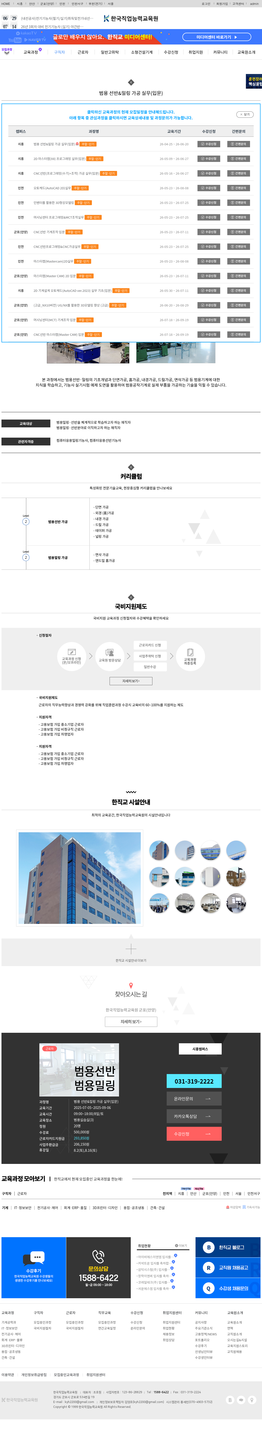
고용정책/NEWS (206, 1334)
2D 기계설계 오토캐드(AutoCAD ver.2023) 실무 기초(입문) (72, 290)
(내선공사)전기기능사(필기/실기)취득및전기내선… (57, 18)
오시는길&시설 (237, 1340)
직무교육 (104, 1312)
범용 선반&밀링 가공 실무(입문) (54, 144)
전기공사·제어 (47, 1207)
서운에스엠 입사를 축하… (155, 1288)
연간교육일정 (107, 1328)
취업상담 (169, 1340)
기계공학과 (8, 1322)
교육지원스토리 (237, 1345)
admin (254, 3)
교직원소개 (234, 1334)
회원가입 (222, 3)
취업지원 (196, 52)
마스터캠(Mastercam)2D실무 (53, 261)
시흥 (20, 3)
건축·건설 (157, 1207)
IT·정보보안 (23, 1207)
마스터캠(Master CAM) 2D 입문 (54, 276)
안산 (32, 3)
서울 (111, 3)
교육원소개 (247, 52)
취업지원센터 (172, 1312)
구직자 (59, 52)
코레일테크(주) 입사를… (154, 1282)
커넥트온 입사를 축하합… (155, 1263)
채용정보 (169, 1334)
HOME (5, 3)
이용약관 (7, 1374)
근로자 (82, 52)
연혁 (230, 1328)
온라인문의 (183, 1099)
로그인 (206, 3)
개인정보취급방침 (34, 1374)
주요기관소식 (204, 1328)
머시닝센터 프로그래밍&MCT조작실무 (58, 217)
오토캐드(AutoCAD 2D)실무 (52, 188)
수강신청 (171, 52)
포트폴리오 (202, 1340)
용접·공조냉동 (133, 1207)
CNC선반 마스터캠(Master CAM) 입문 (58, 334)
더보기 (181, 1245)
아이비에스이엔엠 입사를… (156, 1257)
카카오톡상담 (185, 1116)
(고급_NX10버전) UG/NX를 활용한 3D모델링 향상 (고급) (71, 305)
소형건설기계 (142, 52)
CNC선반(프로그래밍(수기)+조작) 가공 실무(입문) (66, 173)
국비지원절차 (42, 1328)
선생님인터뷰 (204, 1351)
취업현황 (169, 1328)
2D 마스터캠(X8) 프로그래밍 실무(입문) (59, 158)
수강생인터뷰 (204, 1357)
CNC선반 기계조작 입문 (49, 232)
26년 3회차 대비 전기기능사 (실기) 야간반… (52, 26)
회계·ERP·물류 (11, 1340)
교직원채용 (234, 1351)
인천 (62, 3)
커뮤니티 (220, 52)
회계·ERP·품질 (75, 1207)
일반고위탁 (110, 52)
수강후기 (201, 1345)
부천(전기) (96, 3)
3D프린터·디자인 (105, 1207)
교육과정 (31, 52)
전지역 (167, 1193)
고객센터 (238, 3)
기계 (5, 1207)
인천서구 (77, 3)
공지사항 (201, 1322)
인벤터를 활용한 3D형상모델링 (53, 202)
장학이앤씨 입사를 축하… (155, 1276)
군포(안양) (47, 3)
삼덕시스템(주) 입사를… (154, 1269)
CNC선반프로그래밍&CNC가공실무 (56, 246)
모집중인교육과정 (66, 1374)
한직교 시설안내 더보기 (131, 960)
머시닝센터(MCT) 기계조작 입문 (54, 319)
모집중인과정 (42, 1322)
